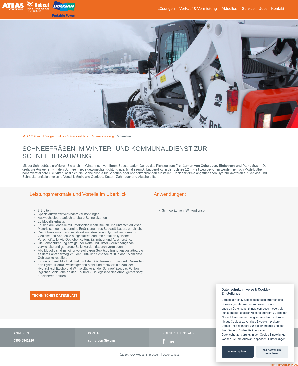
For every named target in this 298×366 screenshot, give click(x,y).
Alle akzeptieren (237, 351)
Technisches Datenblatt (54, 295)
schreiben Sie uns (102, 340)
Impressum (153, 354)
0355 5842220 (24, 340)
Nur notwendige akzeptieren (272, 351)
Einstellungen (276, 339)
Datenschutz (171, 354)
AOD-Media (136, 354)
